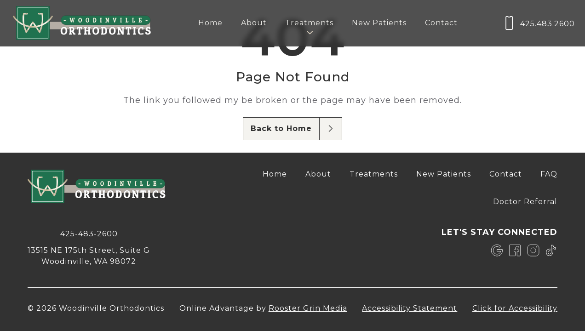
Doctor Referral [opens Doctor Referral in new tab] (525, 201)
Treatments (374, 174)
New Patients (379, 22)
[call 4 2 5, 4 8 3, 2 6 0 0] (89, 233)
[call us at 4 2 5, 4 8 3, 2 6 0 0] (538, 23)
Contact (441, 22)
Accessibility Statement (409, 308)
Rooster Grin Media (308, 308)
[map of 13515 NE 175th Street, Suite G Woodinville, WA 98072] (89, 255)
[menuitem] (210, 23)
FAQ (548, 174)
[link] (497, 250)
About (254, 22)
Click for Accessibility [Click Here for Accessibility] (514, 308)
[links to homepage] (82, 23)
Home (210, 22)
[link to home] (97, 188)
